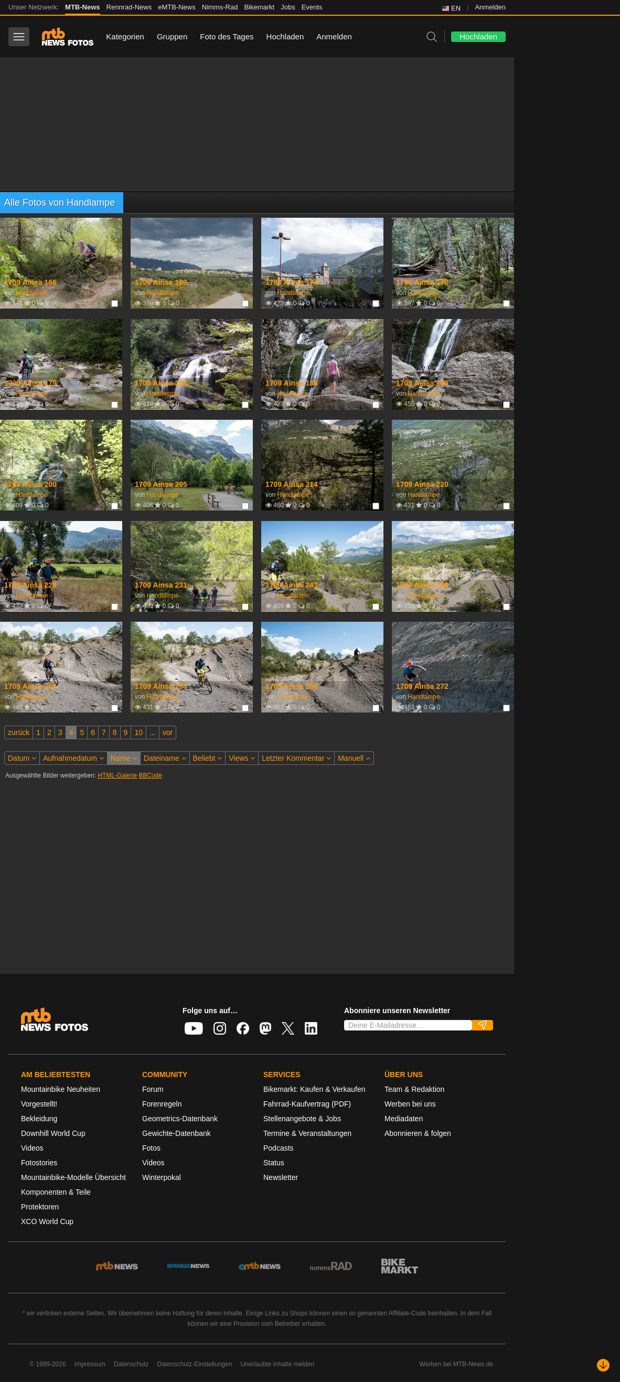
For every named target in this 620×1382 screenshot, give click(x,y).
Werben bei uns (410, 1104)
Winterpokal (161, 1177)
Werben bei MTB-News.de (457, 1364)
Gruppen (172, 36)
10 (138, 732)
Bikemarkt (259, 7)
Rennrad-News (129, 7)
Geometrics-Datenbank (180, 1118)
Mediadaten (403, 1118)
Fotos (151, 1148)
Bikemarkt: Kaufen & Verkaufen (314, 1089)
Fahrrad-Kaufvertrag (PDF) (307, 1104)
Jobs (288, 7)
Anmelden (490, 7)
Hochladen (285, 36)
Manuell (354, 758)
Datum (22, 758)
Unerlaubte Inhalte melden (277, 1364)
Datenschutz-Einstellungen (194, 1364)
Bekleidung (39, 1118)
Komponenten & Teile (56, 1192)
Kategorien (125, 36)
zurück (18, 732)
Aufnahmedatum (73, 758)
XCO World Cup (47, 1221)
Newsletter (280, 1177)
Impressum (89, 1364)
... (152, 732)
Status (273, 1162)
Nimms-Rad (220, 7)
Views (242, 758)
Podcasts (278, 1148)
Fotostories (39, 1162)
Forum (152, 1089)
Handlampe (32, 292)
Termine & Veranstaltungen (307, 1133)
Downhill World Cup (53, 1133)
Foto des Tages (226, 36)
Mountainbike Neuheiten (60, 1089)
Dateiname (165, 758)
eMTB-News (177, 7)
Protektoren (40, 1207)
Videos (32, 1148)
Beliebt (207, 758)
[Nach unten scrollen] (603, 1365)
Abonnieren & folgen (417, 1133)
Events (312, 7)
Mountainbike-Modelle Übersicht (73, 1177)
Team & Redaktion (414, 1089)
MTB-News (82, 7)
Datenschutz (131, 1364)
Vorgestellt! (39, 1104)
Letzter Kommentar (296, 758)
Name (124, 758)
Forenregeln (162, 1104)
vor (168, 732)
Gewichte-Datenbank (176, 1133)
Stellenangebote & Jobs (302, 1118)
